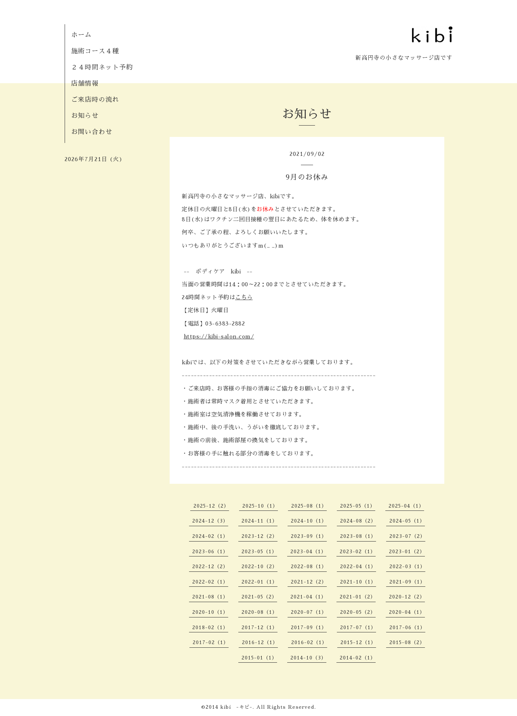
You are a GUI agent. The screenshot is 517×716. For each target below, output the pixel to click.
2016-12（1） (260, 642)
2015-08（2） (407, 642)
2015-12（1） (358, 642)
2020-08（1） (259, 612)
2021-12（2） (309, 582)
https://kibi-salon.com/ (219, 336)
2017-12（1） (259, 627)
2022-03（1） (407, 566)
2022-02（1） (210, 582)
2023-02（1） (358, 551)
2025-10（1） (260, 506)
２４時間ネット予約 (102, 67)
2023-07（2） (407, 536)
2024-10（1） (309, 521)
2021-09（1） (407, 582)
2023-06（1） (210, 551)
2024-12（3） (210, 521)
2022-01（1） (259, 582)
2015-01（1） (259, 657)
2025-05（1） (357, 506)
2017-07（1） (358, 627)
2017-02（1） (211, 642)
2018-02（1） (210, 627)
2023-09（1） (309, 536)
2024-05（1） (407, 521)
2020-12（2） (407, 596)
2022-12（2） (210, 566)
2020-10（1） (210, 612)
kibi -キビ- (236, 707)
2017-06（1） (407, 627)
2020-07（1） (309, 612)
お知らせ (85, 116)
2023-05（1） (259, 551)
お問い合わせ (91, 132)
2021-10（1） (358, 582)
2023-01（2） (407, 551)
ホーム (81, 35)
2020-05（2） (358, 612)
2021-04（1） (308, 596)
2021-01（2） (358, 596)
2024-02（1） (210, 536)
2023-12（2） (259, 536)
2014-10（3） (308, 657)
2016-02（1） (309, 642)
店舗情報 (85, 83)
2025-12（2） (211, 506)
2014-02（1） (358, 657)
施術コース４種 (95, 51)
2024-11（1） (259, 521)
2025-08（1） (309, 506)
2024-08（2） (358, 521)
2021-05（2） (259, 596)
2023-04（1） (308, 551)
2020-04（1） (407, 612)
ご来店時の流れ (95, 100)
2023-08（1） (358, 536)
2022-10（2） (259, 566)
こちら (244, 297)
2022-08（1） (309, 566)
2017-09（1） (309, 627)
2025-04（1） (406, 506)
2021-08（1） (210, 596)
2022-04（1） (358, 566)
